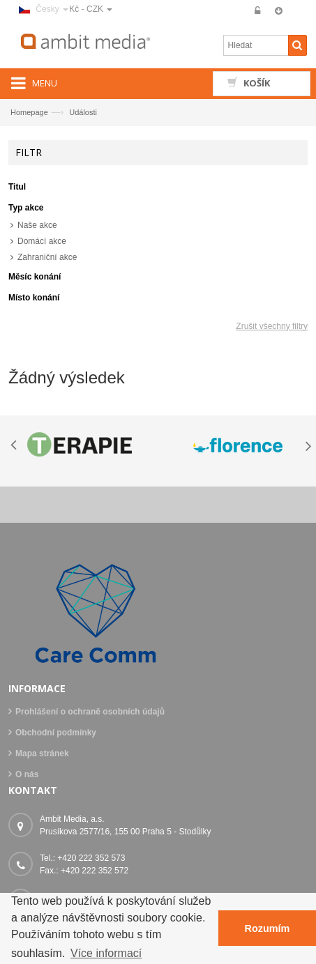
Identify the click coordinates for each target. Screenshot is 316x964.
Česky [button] (43, 9)
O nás (26, 774)
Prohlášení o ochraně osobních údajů (90, 712)
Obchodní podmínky (55, 732)
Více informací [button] (106, 953)
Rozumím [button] (267, 928)
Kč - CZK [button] (90, 9)
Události (83, 112)
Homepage (29, 112)
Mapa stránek (42, 753)
